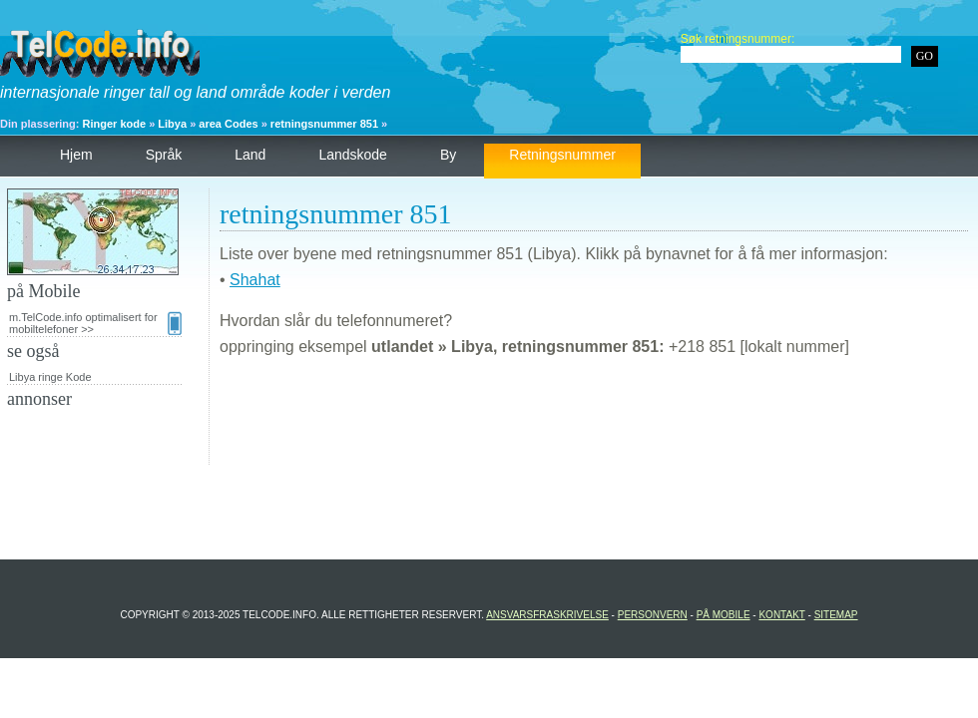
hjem (76, 155)
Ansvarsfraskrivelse (547, 614)
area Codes (228, 124)
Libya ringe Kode (50, 377)
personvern (653, 614)
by (448, 155)
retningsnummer (562, 155)
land (250, 155)
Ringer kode (115, 124)
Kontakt (781, 614)
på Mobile (723, 614)
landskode (352, 155)
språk (164, 155)
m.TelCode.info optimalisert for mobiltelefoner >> (95, 323)
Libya (172, 124)
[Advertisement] (594, 420)
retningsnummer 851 (324, 124)
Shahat (255, 279)
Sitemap (836, 614)
